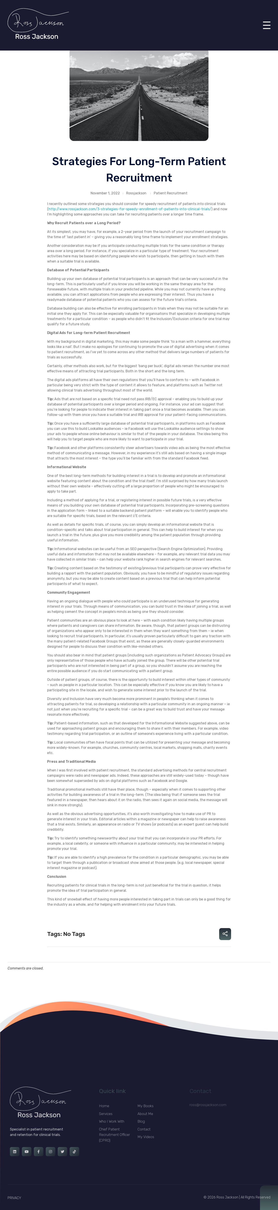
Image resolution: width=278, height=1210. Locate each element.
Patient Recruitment (170, 193)
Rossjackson (136, 193)
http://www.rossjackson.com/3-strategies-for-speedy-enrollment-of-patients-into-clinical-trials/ (129, 209)
